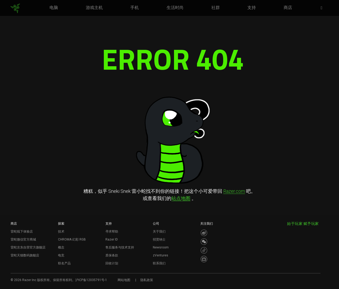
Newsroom (161, 247)
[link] (15, 8)
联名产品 (64, 263)
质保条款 (111, 255)
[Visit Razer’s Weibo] (204, 233)
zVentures (160, 255)
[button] (323, 8)
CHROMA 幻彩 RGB (72, 239)
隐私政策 (146, 280)
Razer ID (111, 239)
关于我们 (159, 231)
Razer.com (234, 191)
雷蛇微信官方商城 (23, 239)
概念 (61, 247)
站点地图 (180, 198)
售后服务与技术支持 (119, 247)
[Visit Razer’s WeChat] (204, 241)
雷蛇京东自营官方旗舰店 (28, 247)
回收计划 (111, 263)
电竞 (61, 255)
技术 (61, 231)
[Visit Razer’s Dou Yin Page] (204, 250)
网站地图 (124, 280)
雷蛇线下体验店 (22, 231)
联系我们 (159, 263)
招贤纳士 (159, 239)
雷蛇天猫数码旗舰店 (25, 255)
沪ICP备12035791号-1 (91, 280)
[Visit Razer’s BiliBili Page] (204, 259)
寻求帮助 (111, 231)
